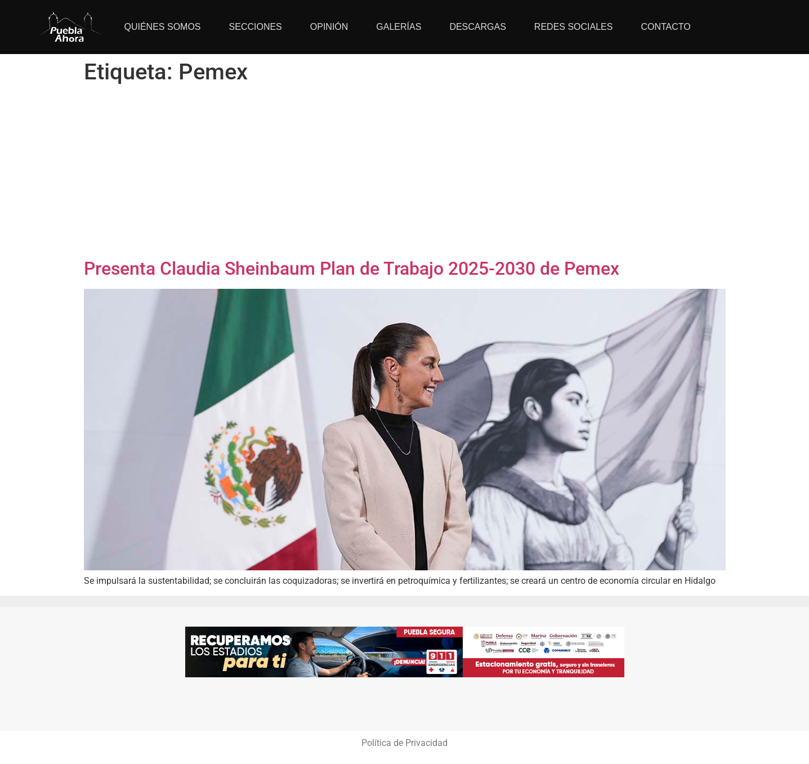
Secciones (255, 27)
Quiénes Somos (162, 27)
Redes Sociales (573, 27)
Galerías (398, 27)
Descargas (477, 27)
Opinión (329, 27)
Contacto (665, 27)
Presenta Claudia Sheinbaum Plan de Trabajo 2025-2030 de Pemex (351, 268)
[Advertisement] (405, 173)
